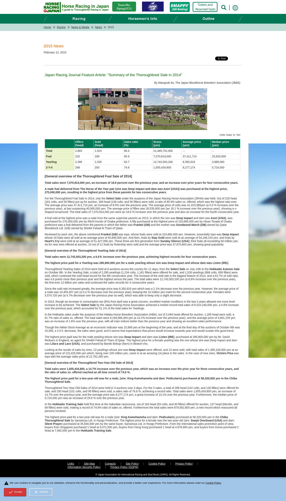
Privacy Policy (184, 463)
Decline (41, 492)
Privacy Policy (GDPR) (124, 467)
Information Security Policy (84, 467)
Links (71, 463)
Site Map (89, 463)
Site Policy (132, 463)
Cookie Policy (157, 463)
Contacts (110, 463)
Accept (15, 492)
